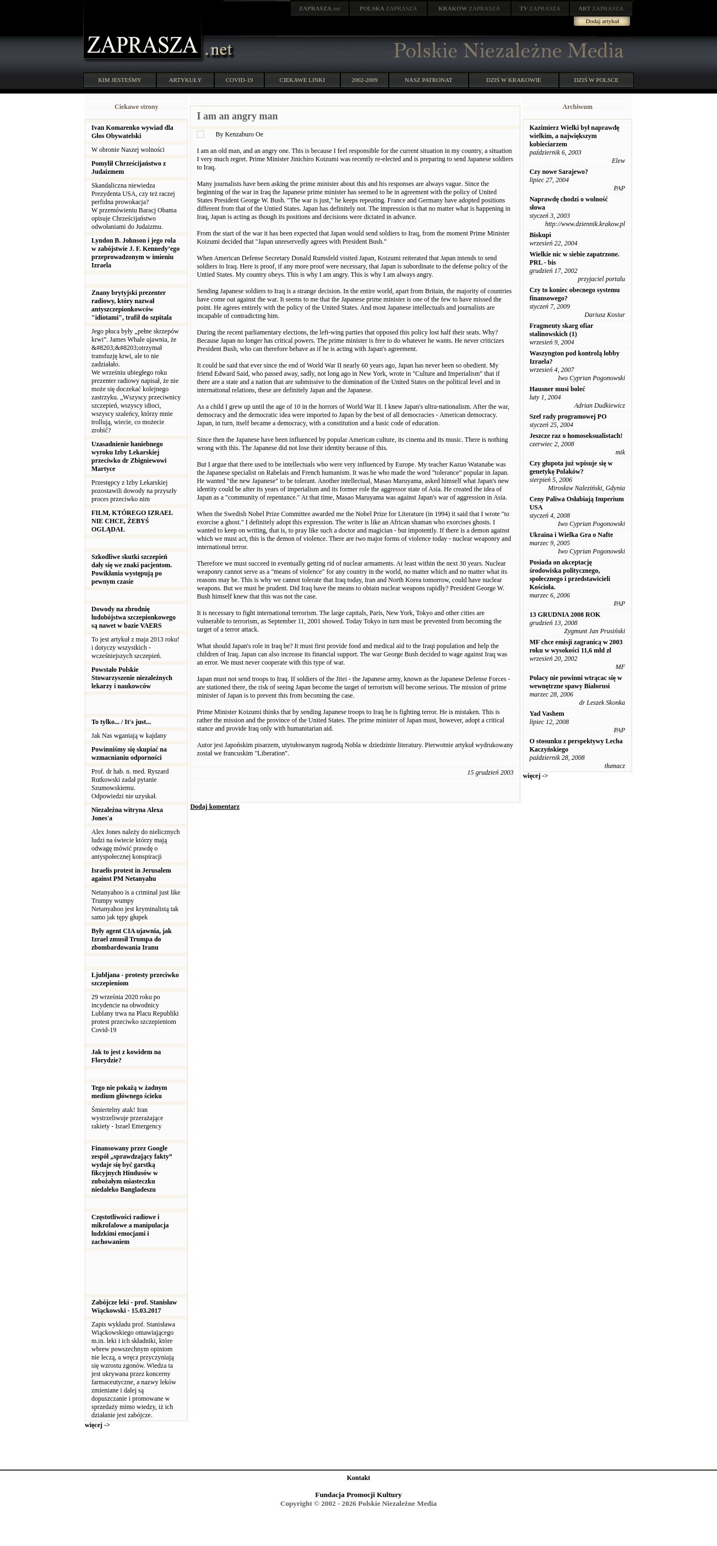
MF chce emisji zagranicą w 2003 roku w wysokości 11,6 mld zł (575, 646)
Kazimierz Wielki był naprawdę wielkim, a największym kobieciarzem (574, 136)
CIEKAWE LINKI (302, 79)
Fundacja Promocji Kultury (358, 1494)
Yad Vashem (546, 713)
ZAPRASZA (388, 8)
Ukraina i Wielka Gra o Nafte (571, 535)
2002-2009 (364, 79)
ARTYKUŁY (185, 79)
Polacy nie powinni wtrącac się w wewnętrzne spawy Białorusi (575, 682)
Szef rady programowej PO (567, 416)
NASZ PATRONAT (429, 79)
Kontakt (359, 1478)
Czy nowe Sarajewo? (558, 172)
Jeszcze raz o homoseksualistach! (575, 436)
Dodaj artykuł (603, 21)
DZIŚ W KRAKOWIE (513, 79)
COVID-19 (239, 79)
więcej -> (97, 1425)
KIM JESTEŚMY (120, 79)
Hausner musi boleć (557, 389)
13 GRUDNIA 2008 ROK (564, 614)
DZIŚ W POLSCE (596, 79)
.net (320, 8)
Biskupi (540, 235)
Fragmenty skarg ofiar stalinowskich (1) (561, 330)
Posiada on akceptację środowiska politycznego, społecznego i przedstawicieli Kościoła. (569, 574)
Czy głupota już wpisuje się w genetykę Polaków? (570, 467)
